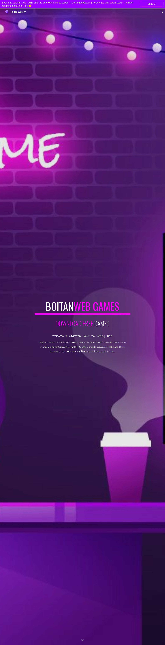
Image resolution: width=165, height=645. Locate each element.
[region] (82, 4)
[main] (82, 307)
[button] (162, 12)
